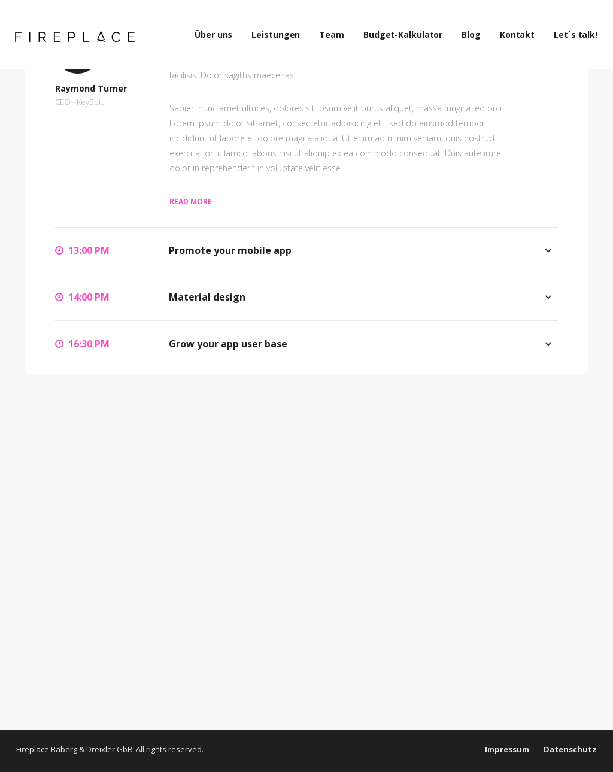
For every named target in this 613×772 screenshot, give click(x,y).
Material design (207, 297)
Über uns (219, 29)
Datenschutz (570, 749)
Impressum (507, 749)
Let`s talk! (581, 29)
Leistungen (281, 29)
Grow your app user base (228, 343)
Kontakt (523, 29)
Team (337, 29)
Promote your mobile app (230, 250)
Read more (190, 201)
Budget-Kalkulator (408, 29)
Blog (477, 29)
